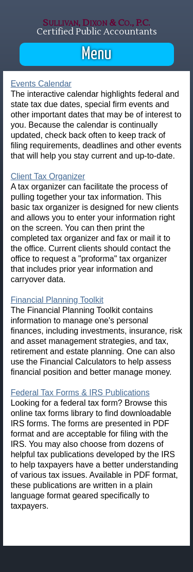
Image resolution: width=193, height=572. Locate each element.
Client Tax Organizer (48, 176)
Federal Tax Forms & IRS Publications (80, 392)
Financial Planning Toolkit (57, 300)
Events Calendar (41, 83)
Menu (97, 54)
